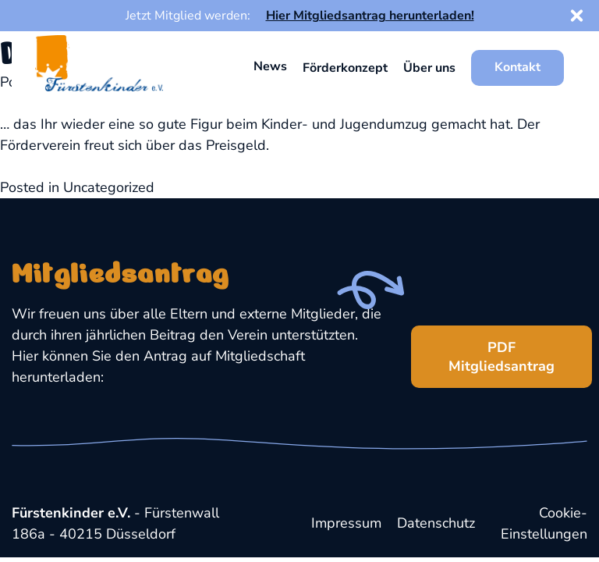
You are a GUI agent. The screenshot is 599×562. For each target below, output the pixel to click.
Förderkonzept (345, 67)
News (270, 66)
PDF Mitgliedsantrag (483, 350)
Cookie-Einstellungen (544, 523)
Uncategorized (108, 187)
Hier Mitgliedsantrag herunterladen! (370, 15)
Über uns (429, 67)
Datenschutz (436, 523)
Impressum (346, 523)
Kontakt (517, 67)
